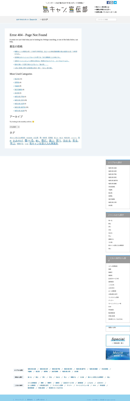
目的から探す (56, 19)
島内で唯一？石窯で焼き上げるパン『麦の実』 (31, 64)
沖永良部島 (112, 186)
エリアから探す (44, 19)
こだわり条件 (70, 19)
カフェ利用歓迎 (113, 266)
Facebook (108, 2)
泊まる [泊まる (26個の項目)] (67, 140)
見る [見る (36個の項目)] (75, 140)
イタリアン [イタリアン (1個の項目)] (74, 137)
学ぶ (110, 236)
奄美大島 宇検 (19, 96)
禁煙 (110, 269)
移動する (111, 239)
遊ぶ (110, 248)
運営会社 (30, 399)
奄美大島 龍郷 (112, 183)
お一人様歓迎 (112, 291)
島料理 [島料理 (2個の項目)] (45, 138)
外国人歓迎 (112, 316)
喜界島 (17, 82)
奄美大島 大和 (112, 202)
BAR (110, 306)
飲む (110, 223)
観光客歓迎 (112, 313)
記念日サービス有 (114, 278)
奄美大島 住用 (19, 103)
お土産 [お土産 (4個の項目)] (35, 138)
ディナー (111, 300)
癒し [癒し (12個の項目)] (38, 141)
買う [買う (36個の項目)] (58, 140)
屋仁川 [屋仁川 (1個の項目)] (61, 137)
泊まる (110, 233)
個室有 (110, 275)
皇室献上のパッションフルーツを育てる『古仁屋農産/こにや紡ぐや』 (38, 57)
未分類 (17, 93)
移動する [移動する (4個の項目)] (20, 144)
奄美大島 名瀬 (19, 111)
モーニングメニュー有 (115, 303)
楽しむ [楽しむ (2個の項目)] (56, 138)
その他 (110, 242)
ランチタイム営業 (114, 297)
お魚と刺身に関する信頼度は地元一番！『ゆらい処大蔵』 (34, 68)
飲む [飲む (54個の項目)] (44, 140)
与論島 (17, 86)
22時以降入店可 (113, 294)
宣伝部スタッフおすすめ (115, 319)
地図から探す (84, 19)
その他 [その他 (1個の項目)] (26, 144)
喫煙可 (110, 272)
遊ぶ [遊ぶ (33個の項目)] (51, 140)
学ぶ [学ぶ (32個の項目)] (12, 143)
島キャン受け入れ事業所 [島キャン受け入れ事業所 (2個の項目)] (17, 138)
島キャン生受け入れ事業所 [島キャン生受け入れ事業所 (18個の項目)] (44, 143)
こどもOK (111, 285)
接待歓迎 (111, 282)
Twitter (115, 2)
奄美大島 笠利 (19, 100)
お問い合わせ (40, 399)
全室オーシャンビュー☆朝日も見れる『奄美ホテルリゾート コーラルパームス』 (42, 61)
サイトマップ (19, 399)
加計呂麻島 (18, 89)
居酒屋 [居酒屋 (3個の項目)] (50, 138)
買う (110, 226)
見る (110, 230)
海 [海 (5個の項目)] (40, 138)
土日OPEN (111, 288)
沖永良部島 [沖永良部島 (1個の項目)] (29, 137)
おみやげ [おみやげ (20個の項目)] (18, 140)
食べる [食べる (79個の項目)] (29, 140)
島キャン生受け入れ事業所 (116, 245)
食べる (110, 220)
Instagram (111, 2)
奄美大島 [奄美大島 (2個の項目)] (67, 138)
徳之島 (17, 79)
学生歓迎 (111, 310)
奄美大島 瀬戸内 (20, 107)
